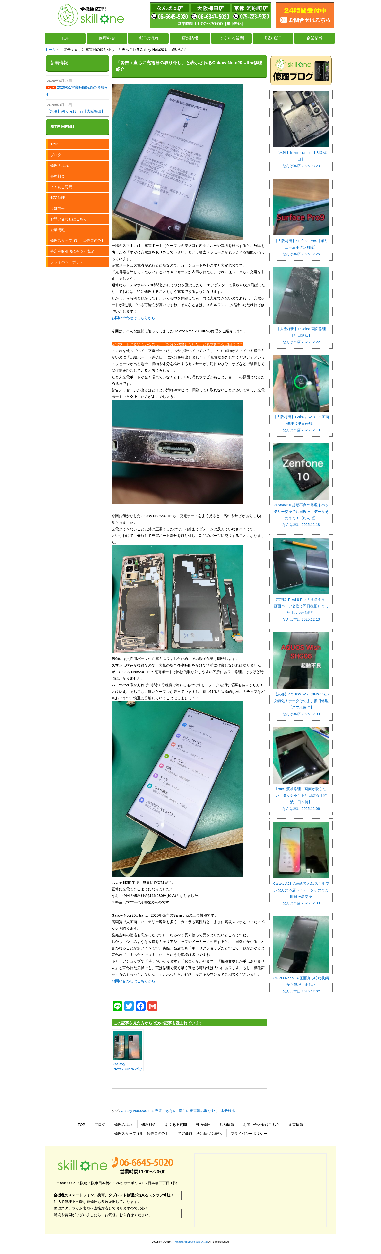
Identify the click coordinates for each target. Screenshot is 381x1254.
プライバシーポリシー (68, 262)
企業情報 (314, 38)
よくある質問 (231, 38)
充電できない (166, 1111)
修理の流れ (148, 38)
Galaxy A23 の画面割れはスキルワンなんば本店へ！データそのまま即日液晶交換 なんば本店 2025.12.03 (301, 890)
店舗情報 (190, 38)
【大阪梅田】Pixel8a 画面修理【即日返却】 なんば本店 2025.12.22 (301, 332)
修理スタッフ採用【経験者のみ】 (77, 240)
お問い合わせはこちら (68, 219)
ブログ (55, 155)
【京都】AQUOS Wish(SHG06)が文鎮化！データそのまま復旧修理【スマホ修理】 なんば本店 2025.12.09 (301, 701)
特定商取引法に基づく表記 (72, 251)
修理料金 (107, 38)
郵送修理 (273, 38)
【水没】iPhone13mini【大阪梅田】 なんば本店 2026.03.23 (301, 156)
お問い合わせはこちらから (133, 318)
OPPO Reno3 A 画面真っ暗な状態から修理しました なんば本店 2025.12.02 (301, 981)
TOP (65, 38)
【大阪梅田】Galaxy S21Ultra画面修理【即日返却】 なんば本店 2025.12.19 (301, 420)
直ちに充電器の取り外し (199, 1111)
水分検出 (228, 1111)
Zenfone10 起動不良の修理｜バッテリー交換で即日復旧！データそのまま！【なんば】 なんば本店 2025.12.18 (301, 511)
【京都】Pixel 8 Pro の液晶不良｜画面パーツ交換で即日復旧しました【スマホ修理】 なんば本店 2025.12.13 (301, 606)
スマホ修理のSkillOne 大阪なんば (189, 1241)
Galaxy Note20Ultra (137, 1111)
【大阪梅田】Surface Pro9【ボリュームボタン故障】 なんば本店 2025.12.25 (301, 244)
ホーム (50, 49)
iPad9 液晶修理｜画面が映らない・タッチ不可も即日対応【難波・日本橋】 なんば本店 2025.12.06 (301, 795)
